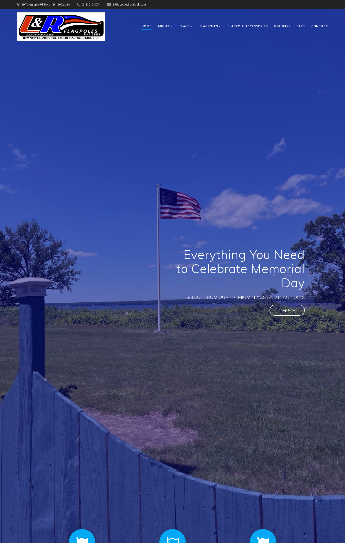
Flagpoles (209, 26)
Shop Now (287, 310)
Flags (185, 26)
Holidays (282, 26)
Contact (319, 26)
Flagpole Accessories (248, 26)
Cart (300, 26)
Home (146, 26)
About (164, 26)
